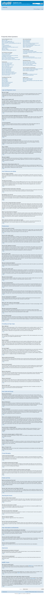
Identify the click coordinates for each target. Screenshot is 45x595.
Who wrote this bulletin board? (28, 78)
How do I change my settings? (7, 53)
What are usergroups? (26, 42)
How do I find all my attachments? (28, 75)
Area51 (18, 572)
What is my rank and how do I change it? (8, 58)
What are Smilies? (5, 80)
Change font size (42, 7)
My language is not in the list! (6, 56)
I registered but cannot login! (6, 46)
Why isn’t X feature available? (27, 79)
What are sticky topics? (5, 84)
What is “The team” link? (27, 47)
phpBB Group (30, 565)
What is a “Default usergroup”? (28, 46)
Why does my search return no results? (29, 62)
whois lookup (33, 578)
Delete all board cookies (33, 591)
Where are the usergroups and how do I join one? (31, 43)
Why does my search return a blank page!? (30, 63)
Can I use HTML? (5, 79)
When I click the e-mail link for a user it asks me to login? (11, 59)
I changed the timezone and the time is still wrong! (10, 55)
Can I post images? (5, 81)
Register (38, 9)
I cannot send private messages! (28, 50)
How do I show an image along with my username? (10, 57)
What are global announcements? (7, 82)
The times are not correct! (6, 54)
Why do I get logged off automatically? (8, 42)
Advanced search (40, 4)
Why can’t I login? (5, 40)
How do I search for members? (28, 64)
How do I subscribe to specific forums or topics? (30, 69)
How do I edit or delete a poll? (6, 67)
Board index (5, 7)
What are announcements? (6, 83)
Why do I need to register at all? (7, 41)
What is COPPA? (4, 48)
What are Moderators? (26, 41)
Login (42, 9)
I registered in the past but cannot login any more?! (10, 47)
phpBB (19, 593)
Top (3, 96)
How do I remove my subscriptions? (28, 70)
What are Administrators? (27, 40)
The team (27, 591)
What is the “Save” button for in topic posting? (9, 72)
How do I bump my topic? (6, 74)
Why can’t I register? (5, 49)
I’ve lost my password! (5, 45)
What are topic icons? (5, 86)
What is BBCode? (5, 78)
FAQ (35, 9)
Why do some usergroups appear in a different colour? (31, 45)
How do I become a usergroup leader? (29, 44)
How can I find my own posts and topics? (29, 65)
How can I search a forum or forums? (29, 61)
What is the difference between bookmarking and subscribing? (33, 68)
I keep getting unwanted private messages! (30, 51)
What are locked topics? (6, 85)
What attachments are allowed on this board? (30, 74)
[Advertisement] (12, 22)
